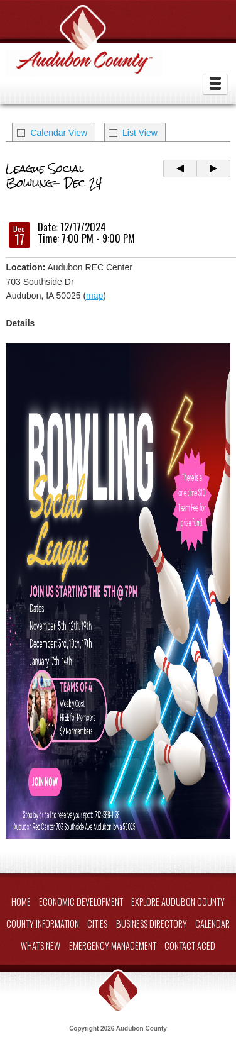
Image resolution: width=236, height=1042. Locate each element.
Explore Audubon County (178, 901)
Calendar (212, 923)
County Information (42, 923)
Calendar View (58, 133)
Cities (97, 923)
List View (140, 133)
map (94, 296)
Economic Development (81, 901)
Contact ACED (189, 945)
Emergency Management (112, 945)
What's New (40, 945)
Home (21, 901)
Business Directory (151, 923)
